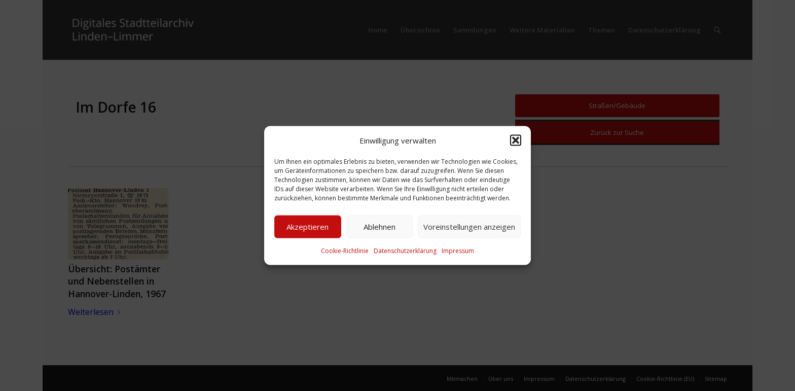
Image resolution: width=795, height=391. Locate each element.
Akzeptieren (307, 227)
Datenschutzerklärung (405, 250)
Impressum (458, 250)
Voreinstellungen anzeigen (469, 227)
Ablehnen (379, 227)
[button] (516, 140)
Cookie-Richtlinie (345, 250)
